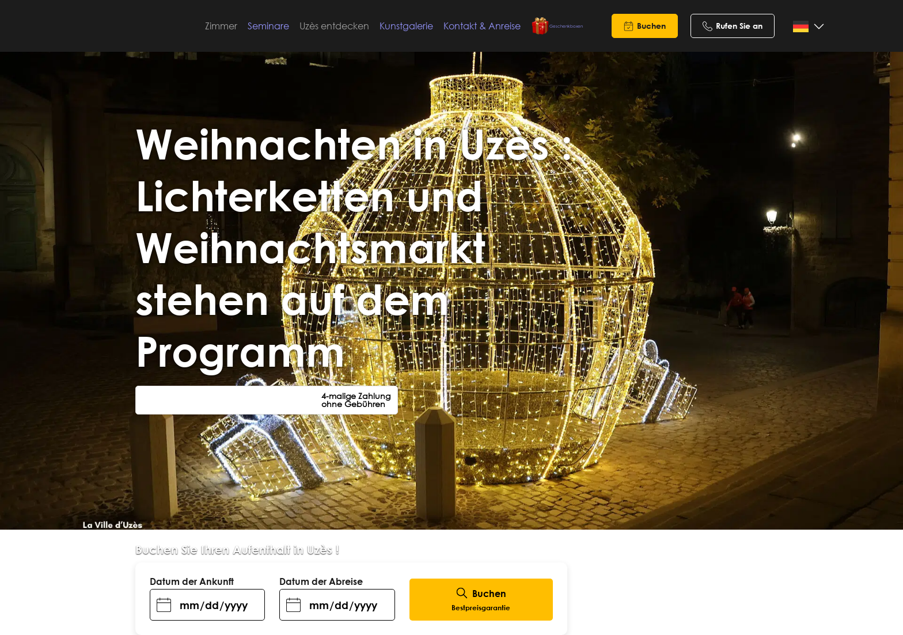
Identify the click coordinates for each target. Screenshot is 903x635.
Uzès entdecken (351, 26)
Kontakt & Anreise (498, 26)
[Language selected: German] (806, 26)
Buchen (651, 26)
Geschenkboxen (557, 26)
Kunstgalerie (423, 26)
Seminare (285, 26)
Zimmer (238, 26)
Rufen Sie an (739, 26)
